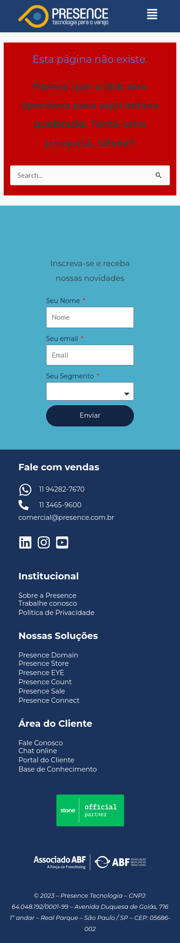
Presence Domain (48, 655)
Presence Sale (41, 691)
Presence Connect (49, 700)
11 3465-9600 (60, 505)
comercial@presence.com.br (66, 517)
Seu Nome (63, 301)
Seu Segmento (70, 376)
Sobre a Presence (47, 595)
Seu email (63, 339)
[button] (152, 14)
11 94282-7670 (62, 489)
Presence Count (45, 682)
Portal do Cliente (46, 760)
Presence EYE (41, 673)
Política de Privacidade (56, 612)
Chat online (37, 751)
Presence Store (43, 663)
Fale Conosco (40, 743)
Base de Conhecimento (57, 769)
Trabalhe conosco (47, 603)
